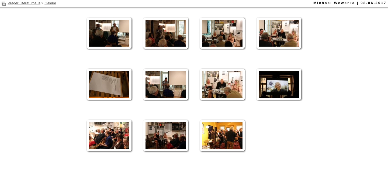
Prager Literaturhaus (24, 3)
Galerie (50, 3)
